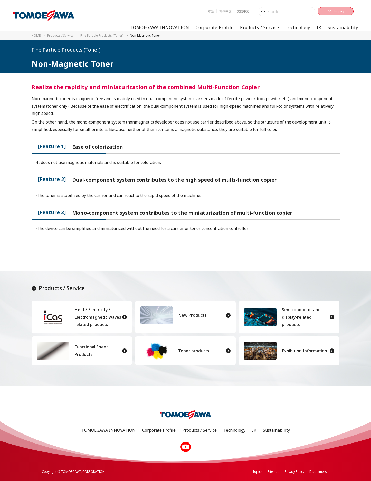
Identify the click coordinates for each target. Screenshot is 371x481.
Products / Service (60, 35)
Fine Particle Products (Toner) (101, 35)
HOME (36, 35)
